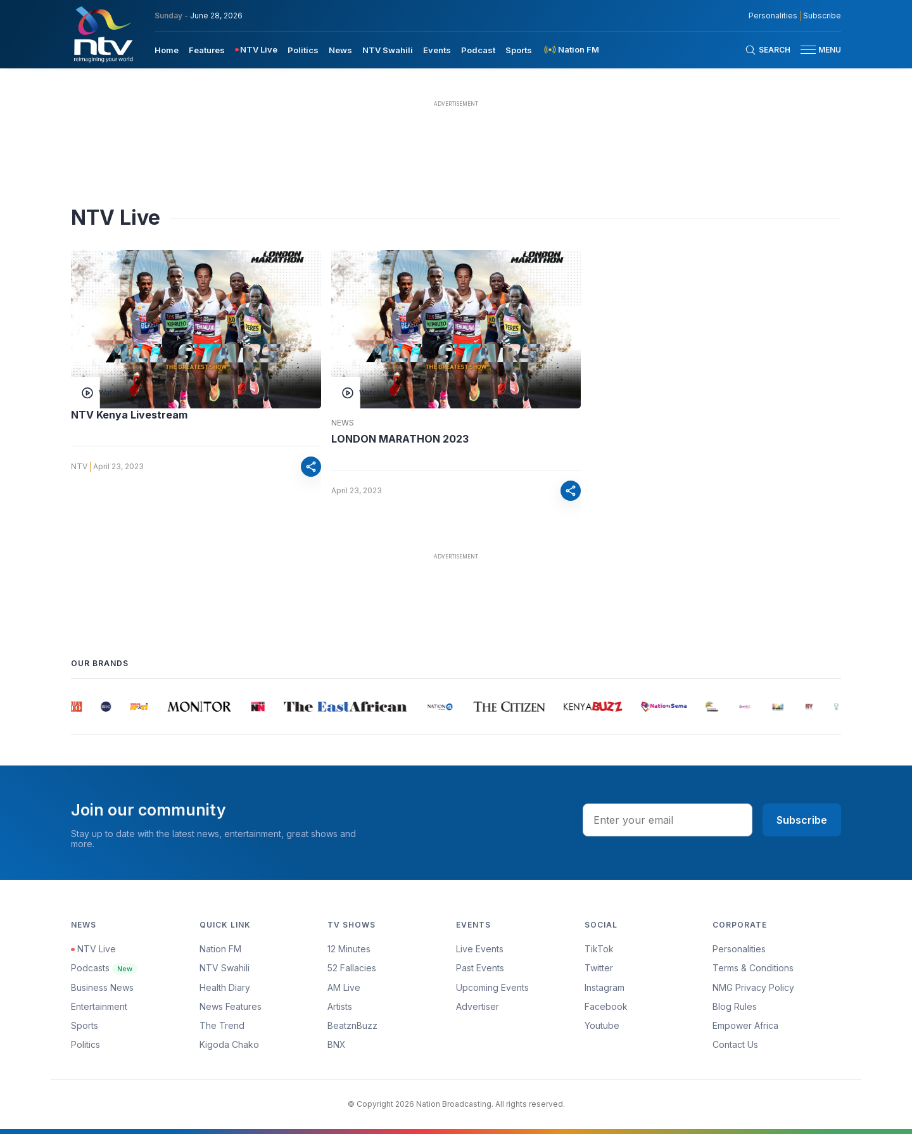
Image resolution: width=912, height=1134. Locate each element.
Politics (85, 1044)
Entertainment (99, 1006)
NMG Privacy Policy (753, 987)
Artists (339, 1006)
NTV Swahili (225, 967)
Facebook (606, 1006)
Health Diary (225, 987)
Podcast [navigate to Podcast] (478, 50)
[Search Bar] (767, 50)
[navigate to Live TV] (256, 49)
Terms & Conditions (753, 967)
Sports (84, 1025)
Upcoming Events (492, 987)
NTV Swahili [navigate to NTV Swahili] (387, 50)
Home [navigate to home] (167, 50)
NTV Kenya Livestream (129, 414)
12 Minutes (348, 948)
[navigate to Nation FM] (570, 50)
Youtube (602, 1025)
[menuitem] (167, 49)
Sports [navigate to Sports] (518, 50)
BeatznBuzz (352, 1025)
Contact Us (735, 1044)
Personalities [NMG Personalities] (773, 15)
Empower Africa (745, 1025)
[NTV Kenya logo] (102, 34)
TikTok (599, 948)
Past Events (480, 967)
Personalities (739, 948)
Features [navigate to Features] (207, 50)
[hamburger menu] (808, 49)
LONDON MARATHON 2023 (400, 438)
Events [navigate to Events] (437, 50)
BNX (336, 1044)
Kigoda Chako (229, 1044)
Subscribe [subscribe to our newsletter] (822, 15)
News (342, 423)
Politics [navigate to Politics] (303, 50)
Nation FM (220, 948)
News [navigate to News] (340, 50)
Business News (102, 987)
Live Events (480, 948)
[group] (78, 707)
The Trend (222, 1025)
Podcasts (104, 967)
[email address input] (667, 819)
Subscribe (801, 820)
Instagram (604, 987)
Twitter (599, 967)
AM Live (343, 987)
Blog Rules (734, 1006)
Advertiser (477, 1006)
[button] (815, 49)
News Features (231, 1006)
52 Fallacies (351, 967)
